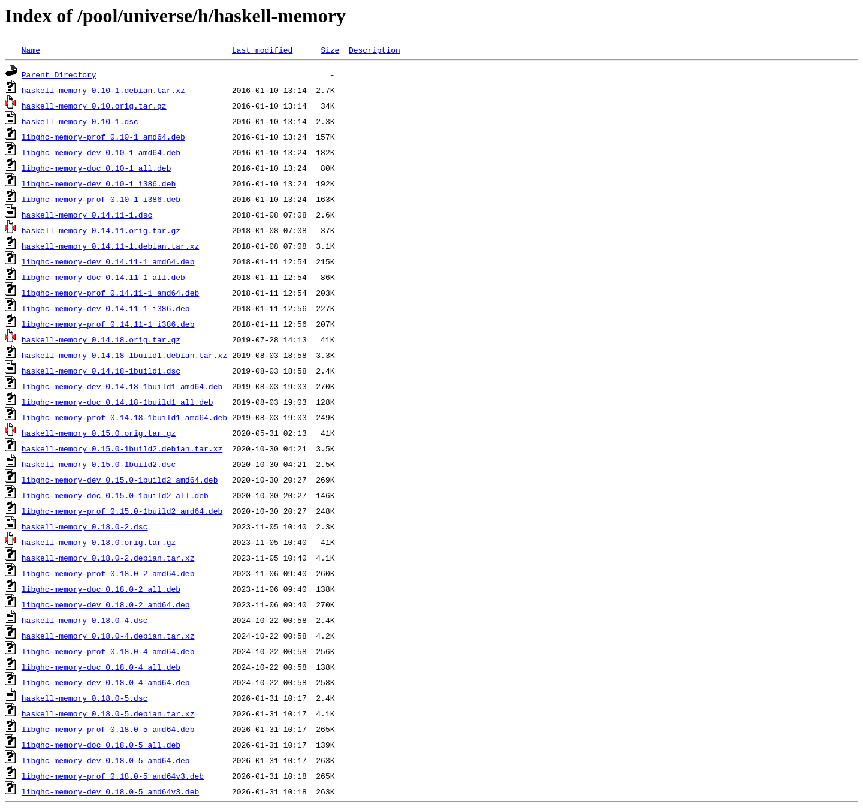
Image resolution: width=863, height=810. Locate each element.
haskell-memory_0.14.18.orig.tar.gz (101, 339)
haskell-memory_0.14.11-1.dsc (87, 214)
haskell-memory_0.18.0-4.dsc (85, 620)
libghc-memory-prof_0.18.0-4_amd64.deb (108, 651)
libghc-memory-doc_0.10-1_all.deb (96, 167)
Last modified (262, 49)
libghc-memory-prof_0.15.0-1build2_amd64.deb (122, 510)
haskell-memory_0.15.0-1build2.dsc (99, 464)
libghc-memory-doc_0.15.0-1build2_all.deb (115, 495)
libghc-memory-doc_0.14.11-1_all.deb (103, 277)
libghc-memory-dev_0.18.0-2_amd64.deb (106, 604)
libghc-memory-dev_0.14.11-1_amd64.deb (108, 261)
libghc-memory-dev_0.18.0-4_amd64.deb (106, 682)
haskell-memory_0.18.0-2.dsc (85, 526)
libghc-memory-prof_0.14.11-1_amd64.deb (110, 292)
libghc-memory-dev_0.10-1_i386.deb (99, 183)
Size (330, 49)
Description (374, 49)
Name (31, 49)
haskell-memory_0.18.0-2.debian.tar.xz (108, 557)
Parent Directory (59, 74)
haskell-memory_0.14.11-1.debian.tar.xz (110, 245)
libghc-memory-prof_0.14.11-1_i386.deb (108, 323)
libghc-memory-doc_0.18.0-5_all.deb (101, 744)
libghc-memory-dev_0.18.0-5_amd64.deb (106, 760)
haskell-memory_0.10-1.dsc (80, 121)
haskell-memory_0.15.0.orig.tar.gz (99, 432)
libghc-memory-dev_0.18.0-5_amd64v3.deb (110, 791)
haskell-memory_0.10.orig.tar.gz (94, 105)
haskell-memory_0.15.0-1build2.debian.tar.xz (122, 448)
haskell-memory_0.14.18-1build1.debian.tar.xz (124, 355)
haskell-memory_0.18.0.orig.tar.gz (99, 542)
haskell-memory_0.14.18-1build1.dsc (101, 370)
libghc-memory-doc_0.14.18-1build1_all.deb (117, 401)
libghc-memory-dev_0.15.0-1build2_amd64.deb (120, 479)
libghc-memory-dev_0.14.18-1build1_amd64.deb (122, 386)
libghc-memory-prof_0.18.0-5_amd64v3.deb (113, 775)
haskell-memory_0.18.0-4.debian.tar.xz (108, 635)
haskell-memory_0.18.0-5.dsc (85, 697)
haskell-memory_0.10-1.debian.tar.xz (103, 90)
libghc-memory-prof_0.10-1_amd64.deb (103, 136)
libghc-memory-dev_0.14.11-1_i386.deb (106, 308)
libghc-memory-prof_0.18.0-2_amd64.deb (108, 573)
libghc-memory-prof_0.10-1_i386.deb (101, 199)
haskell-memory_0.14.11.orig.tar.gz (101, 230)
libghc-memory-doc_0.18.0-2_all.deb (101, 588)
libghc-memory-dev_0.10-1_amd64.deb (101, 152)
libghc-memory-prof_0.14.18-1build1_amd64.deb (124, 417)
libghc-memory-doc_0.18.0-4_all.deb (101, 666)
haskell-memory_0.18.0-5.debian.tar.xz (108, 713)
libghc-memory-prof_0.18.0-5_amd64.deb (108, 729)
